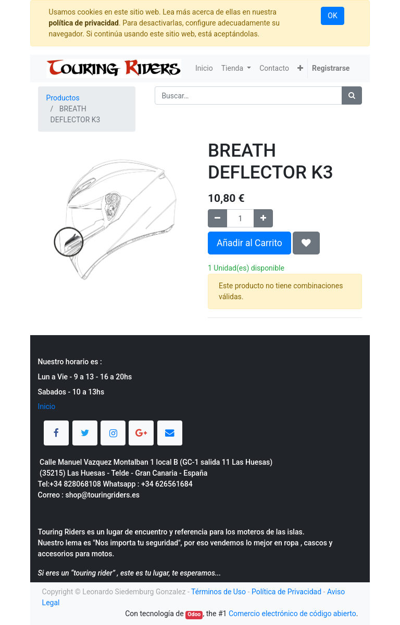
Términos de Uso (218, 592)
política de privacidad (84, 23)
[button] (300, 68)
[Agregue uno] (263, 218)
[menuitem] (204, 68)
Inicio (47, 406)
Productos (63, 98)
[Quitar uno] (217, 218)
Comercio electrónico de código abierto (292, 613)
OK (332, 15)
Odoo (194, 614)
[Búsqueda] (352, 95)
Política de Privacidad (286, 592)
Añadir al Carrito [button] (249, 243)
